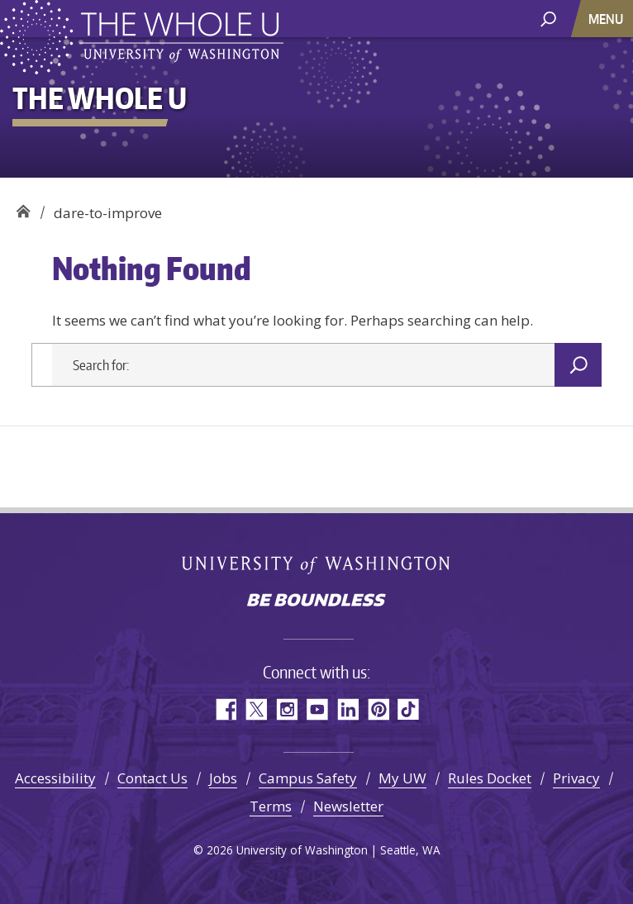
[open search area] (548, 18)
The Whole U (22, 207)
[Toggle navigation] (607, 18)
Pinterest (378, 709)
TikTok (408, 709)
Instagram (286, 709)
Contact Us (152, 777)
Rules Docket (489, 777)
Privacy (576, 777)
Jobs (223, 777)
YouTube (317, 709)
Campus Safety (308, 777)
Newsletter (348, 806)
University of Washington (316, 565)
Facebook (225, 709)
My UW (402, 777)
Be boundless (316, 601)
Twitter (256, 709)
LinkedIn (347, 709)
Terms (271, 806)
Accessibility (55, 777)
